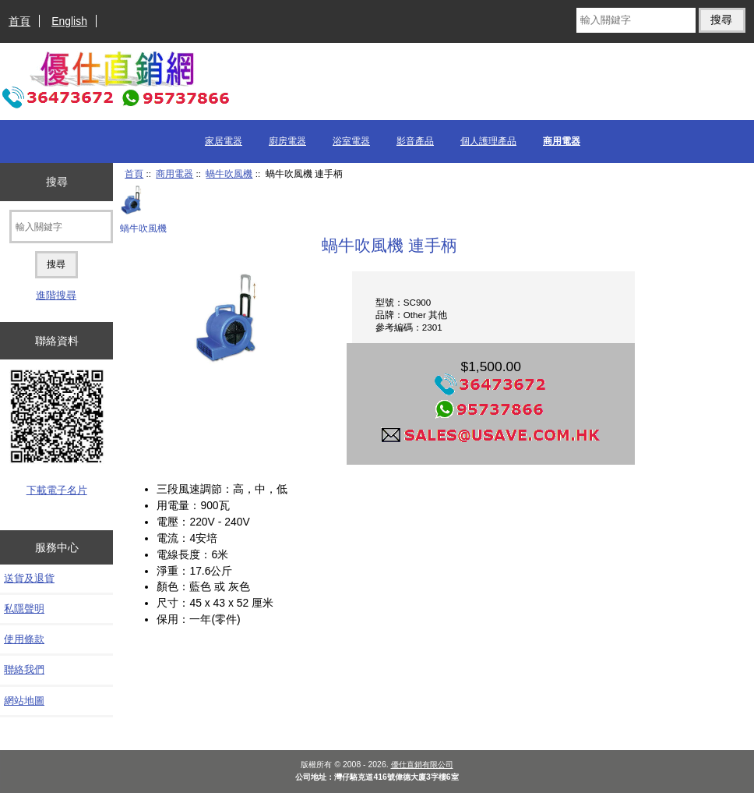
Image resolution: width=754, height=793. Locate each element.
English (69, 21)
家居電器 (223, 141)
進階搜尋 (56, 295)
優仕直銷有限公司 (422, 764)
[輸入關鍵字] (635, 20)
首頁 (19, 21)
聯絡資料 (57, 341)
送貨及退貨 (29, 578)
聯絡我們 (24, 669)
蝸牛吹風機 (229, 173)
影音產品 (415, 141)
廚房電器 (287, 141)
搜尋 (57, 181)
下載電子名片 (56, 490)
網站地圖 (24, 700)
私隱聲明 (24, 608)
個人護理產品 (488, 141)
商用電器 (174, 173)
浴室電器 (351, 141)
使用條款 (24, 639)
